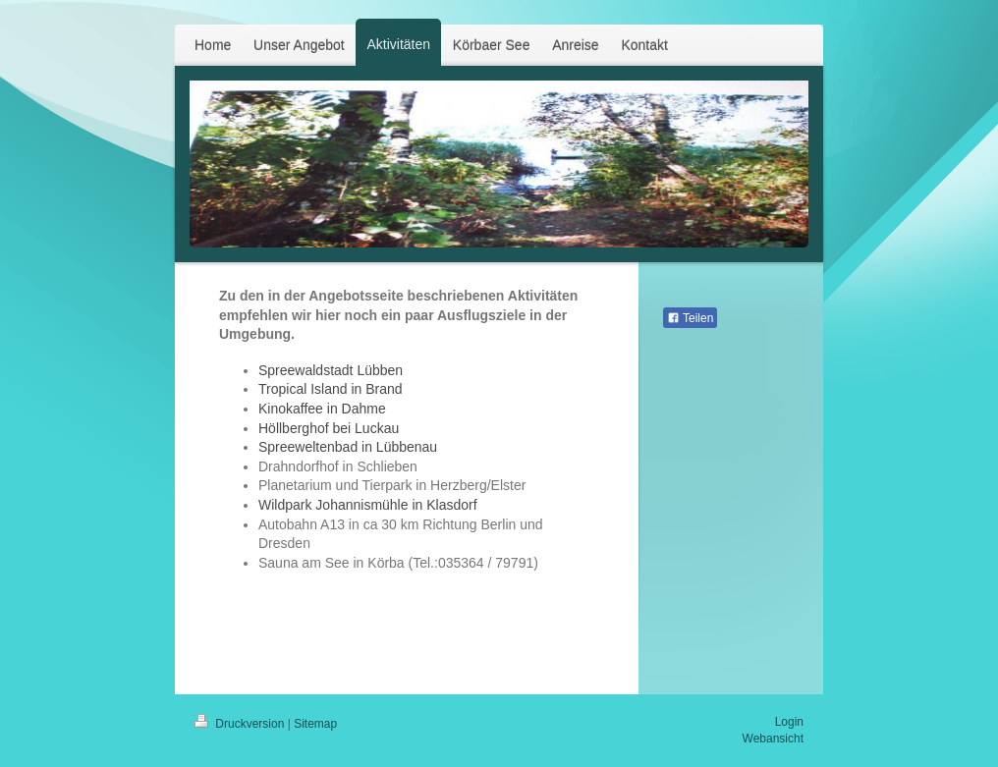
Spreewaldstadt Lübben (330, 370)
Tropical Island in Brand (330, 389)
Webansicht (773, 738)
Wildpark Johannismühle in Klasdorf (367, 505)
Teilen (690, 318)
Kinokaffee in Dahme (322, 408)
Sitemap (315, 724)
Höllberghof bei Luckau (328, 428)
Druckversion (241, 724)
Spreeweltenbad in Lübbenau (347, 447)
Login (789, 722)
